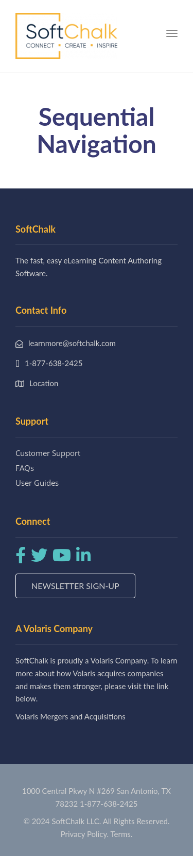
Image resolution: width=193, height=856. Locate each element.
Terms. (122, 834)
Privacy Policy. (85, 834)
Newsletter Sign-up (75, 586)
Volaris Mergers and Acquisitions (70, 716)
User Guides (37, 483)
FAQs (24, 468)
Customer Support (47, 453)
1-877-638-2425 (108, 803)
